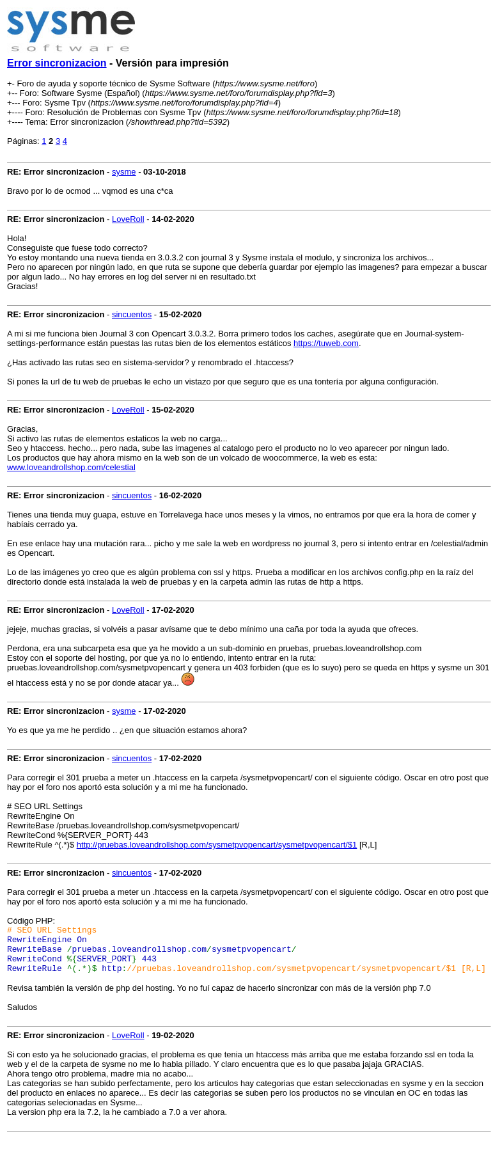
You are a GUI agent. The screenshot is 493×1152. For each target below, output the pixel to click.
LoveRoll (128, 219)
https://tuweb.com (326, 343)
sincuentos (132, 314)
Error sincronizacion (57, 63)
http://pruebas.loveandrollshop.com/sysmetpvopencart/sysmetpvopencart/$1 (217, 844)
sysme (124, 172)
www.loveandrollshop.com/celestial (71, 467)
